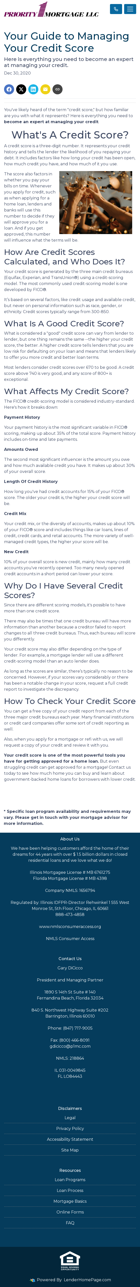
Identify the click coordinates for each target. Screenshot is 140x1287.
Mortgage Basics (70, 1201)
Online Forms (70, 1212)
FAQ (70, 1223)
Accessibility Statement (70, 1139)
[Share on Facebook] (9, 89)
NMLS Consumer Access (70, 938)
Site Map (70, 1150)
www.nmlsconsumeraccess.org (70, 926)
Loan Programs (70, 1179)
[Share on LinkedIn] (33, 89)
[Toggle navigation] (130, 9)
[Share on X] (21, 89)
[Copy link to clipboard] (57, 89)
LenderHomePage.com (87, 1279)
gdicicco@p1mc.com (70, 1046)
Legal (70, 1117)
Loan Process (70, 1190)
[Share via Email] (45, 89)
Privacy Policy (70, 1128)
